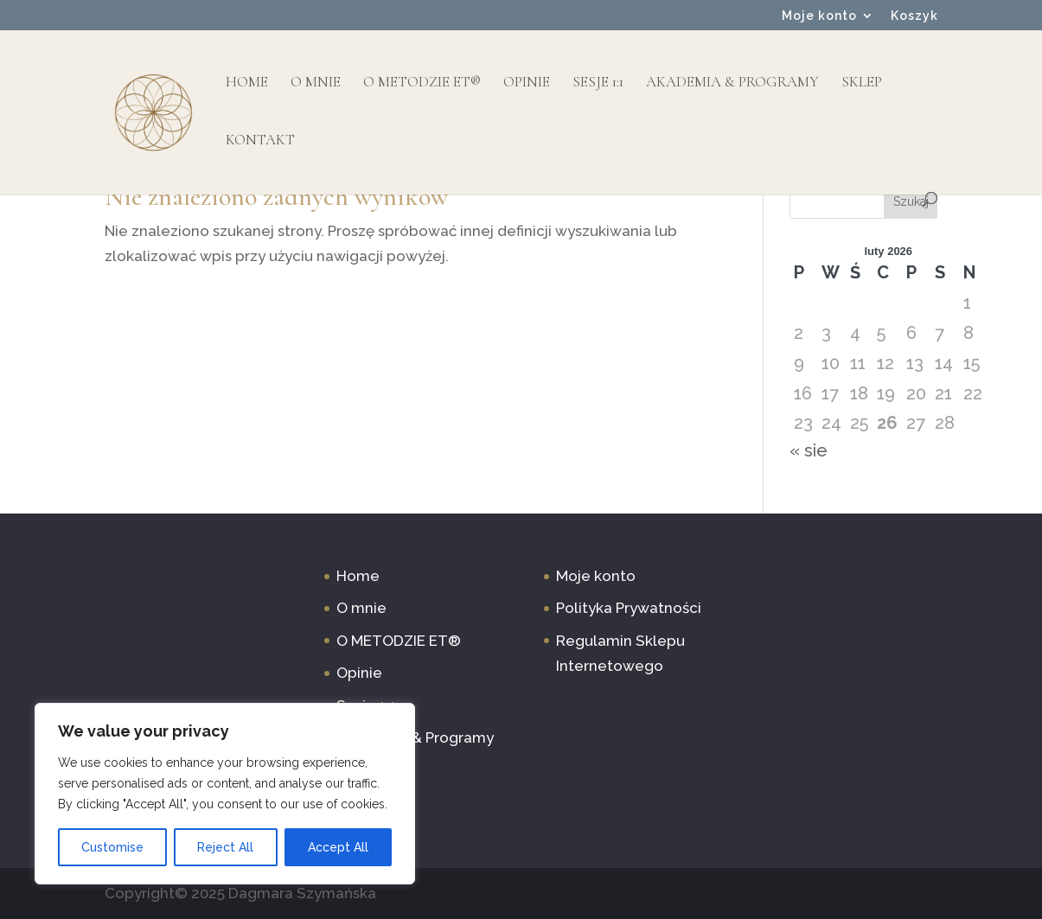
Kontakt (260, 141)
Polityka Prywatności (628, 607)
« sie (808, 450)
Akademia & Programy (732, 83)
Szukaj (911, 201)
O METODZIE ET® (422, 83)
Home (247, 83)
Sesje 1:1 (597, 83)
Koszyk (914, 16)
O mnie (316, 83)
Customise (112, 847)
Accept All (338, 847)
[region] (225, 793)
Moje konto (819, 16)
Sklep (861, 83)
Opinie (526, 83)
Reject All (225, 847)
